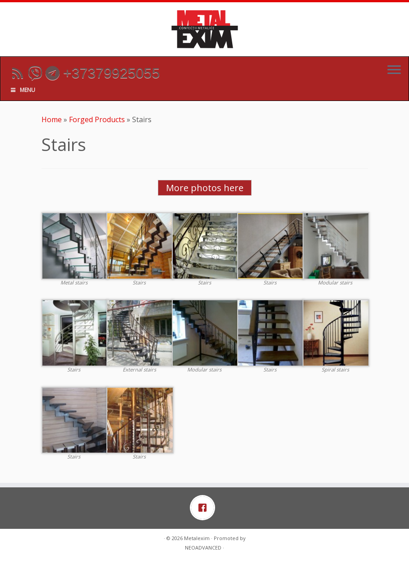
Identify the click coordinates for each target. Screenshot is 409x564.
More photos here (205, 188)
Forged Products (97, 119)
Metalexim (197, 538)
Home (51, 119)
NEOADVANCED (203, 547)
